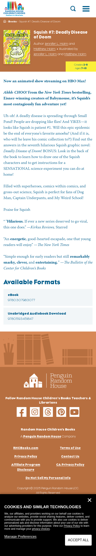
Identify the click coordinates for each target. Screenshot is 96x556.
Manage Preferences (20, 536)
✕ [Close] (89, 500)
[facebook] (21, 412)
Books (12, 21)
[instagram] (35, 412)
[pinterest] (61, 412)
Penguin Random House (42, 436)
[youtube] (74, 412)
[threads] (48, 412)
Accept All (78, 540)
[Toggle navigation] (86, 8)
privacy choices (41, 528)
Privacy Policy (72, 525)
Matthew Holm (44, 49)
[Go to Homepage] (14, 9)
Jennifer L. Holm (56, 44)
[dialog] (48, 525)
